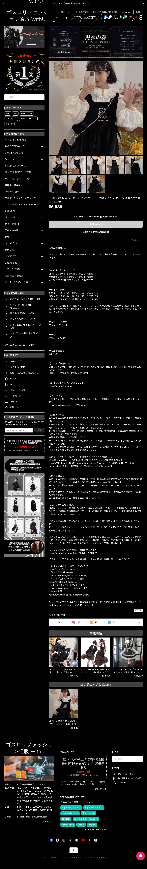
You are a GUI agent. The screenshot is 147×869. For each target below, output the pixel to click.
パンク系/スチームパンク (17, 179)
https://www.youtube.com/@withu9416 (68, 588)
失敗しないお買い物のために (105, 12)
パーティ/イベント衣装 (16, 282)
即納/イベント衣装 (14, 153)
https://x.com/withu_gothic (62, 569)
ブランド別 (10, 217)
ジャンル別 (10, 159)
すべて (58, 622)
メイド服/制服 (12, 224)
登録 (39, 430)
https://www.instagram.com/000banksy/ (68, 405)
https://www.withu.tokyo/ (61, 386)
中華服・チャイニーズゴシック (20, 198)
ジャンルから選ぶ (88, 19)
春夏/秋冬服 (11, 263)
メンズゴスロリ (12, 243)
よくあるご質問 (81, 12)
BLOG (138, 12)
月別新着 (9, 250)
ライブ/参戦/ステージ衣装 (18, 172)
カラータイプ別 (12, 269)
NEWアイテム (11, 256)
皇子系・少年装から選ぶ (114, 19)
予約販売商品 (11, 230)
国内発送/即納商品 (14, 276)
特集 (7, 237)
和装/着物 (10, 211)
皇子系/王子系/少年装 (16, 140)
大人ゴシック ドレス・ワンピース (22, 204)
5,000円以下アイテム (15, 166)
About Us (126, 12)
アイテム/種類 (12, 191)
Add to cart (96, 224)
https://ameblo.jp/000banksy (63, 582)
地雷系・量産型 (12, 185)
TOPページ (65, 12)
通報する (138, 610)
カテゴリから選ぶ (63, 19)
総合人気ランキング (15, 146)
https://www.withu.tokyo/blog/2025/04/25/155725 (73, 553)
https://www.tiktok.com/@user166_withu (69, 594)
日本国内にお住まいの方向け (95, 232)
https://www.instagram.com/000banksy (68, 575)
